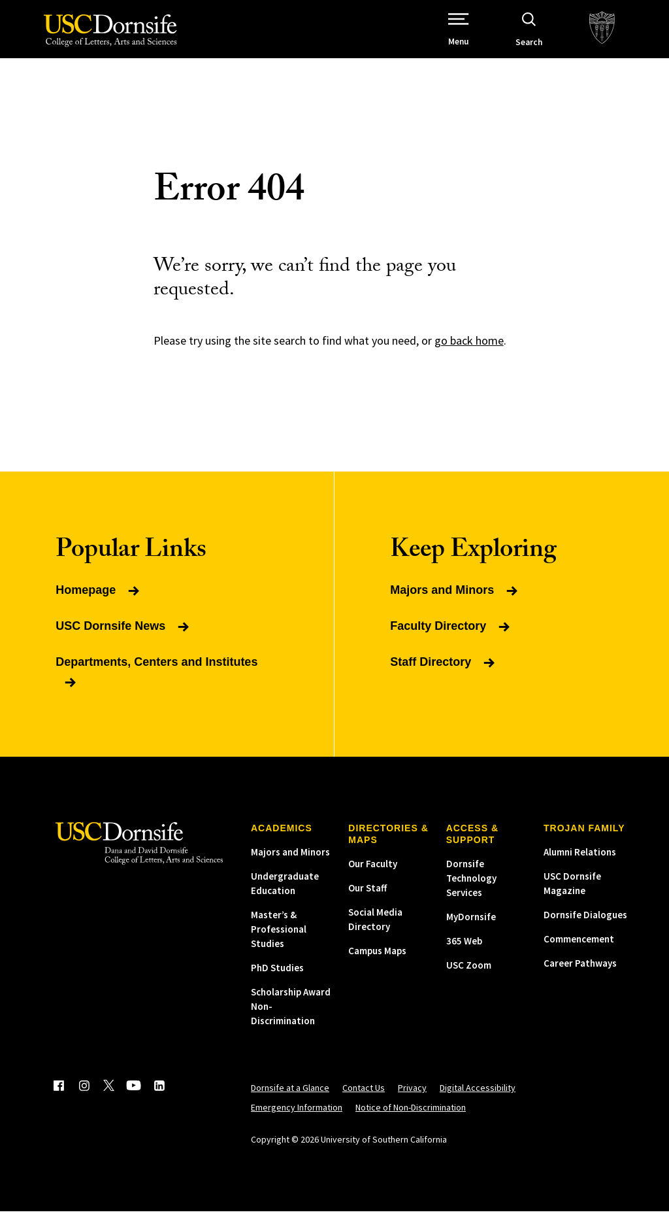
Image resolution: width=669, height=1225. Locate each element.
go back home (469, 354)
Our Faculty (372, 877)
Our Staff (367, 901)
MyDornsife (471, 930)
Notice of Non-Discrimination (410, 1121)
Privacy (412, 1101)
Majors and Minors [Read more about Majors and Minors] (455, 603)
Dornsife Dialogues (585, 928)
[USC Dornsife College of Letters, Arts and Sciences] (105, 39)
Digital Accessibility (477, 1101)
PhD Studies (277, 981)
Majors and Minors (290, 865)
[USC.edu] (626, 36)
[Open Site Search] (553, 36)
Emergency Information (296, 1121)
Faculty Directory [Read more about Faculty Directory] (451, 639)
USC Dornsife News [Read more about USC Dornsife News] (123, 639)
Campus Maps (377, 964)
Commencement (579, 952)
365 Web (464, 954)
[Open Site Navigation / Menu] (483, 36)
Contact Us (363, 1101)
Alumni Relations (580, 865)
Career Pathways (580, 977)
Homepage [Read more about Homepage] (99, 603)
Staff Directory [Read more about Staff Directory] (443, 675)
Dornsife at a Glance (290, 1101)
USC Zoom (468, 979)
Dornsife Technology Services (471, 891)
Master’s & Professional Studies (278, 942)
